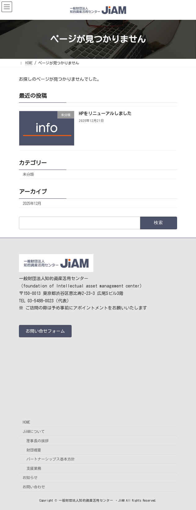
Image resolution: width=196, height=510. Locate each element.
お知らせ (30, 477)
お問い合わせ (34, 487)
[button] (45, 331)
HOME (26, 422)
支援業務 (33, 468)
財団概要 (33, 450)
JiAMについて (34, 431)
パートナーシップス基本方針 (50, 459)
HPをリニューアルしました (105, 113)
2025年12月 (32, 203)
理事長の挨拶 (37, 441)
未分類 (28, 174)
